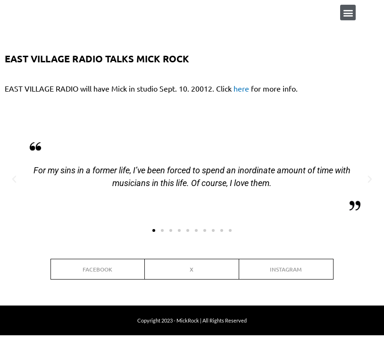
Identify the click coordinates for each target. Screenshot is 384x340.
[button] (348, 12)
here (241, 88)
